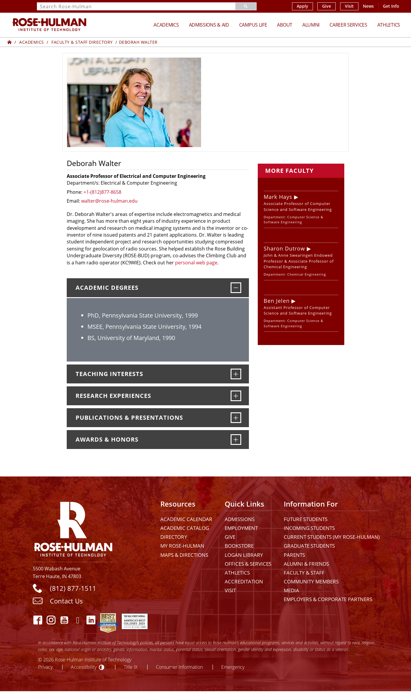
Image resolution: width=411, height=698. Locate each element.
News (368, 6)
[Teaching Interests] (236, 374)
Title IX (131, 667)
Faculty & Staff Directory (82, 42)
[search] (129, 6)
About (284, 25)
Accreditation (244, 581)
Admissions (240, 519)
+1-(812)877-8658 (102, 192)
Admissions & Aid (209, 25)
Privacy (45, 667)
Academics (166, 25)
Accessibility (84, 667)
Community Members (311, 581)
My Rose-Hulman (182, 545)
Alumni (310, 25)
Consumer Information (179, 667)
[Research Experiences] (236, 396)
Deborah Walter (138, 42)
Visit (349, 6)
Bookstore (239, 545)
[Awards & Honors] (236, 439)
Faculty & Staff (304, 572)
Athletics (388, 25)
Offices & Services (248, 563)
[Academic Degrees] (236, 287)
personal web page (196, 262)
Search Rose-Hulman (66, 6)
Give (326, 6)
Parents (294, 554)
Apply (302, 6)
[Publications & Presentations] (236, 417)
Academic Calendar (186, 519)
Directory (173, 536)
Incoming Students (309, 528)
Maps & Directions (184, 554)
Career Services (348, 25)
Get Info (391, 6)
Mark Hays (278, 196)
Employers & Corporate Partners (328, 599)
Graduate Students (309, 545)
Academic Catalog (184, 528)
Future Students (305, 519)
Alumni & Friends (306, 563)
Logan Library (244, 554)
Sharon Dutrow (284, 248)
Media (291, 590)
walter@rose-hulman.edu (109, 201)
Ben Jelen (277, 300)
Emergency (232, 667)
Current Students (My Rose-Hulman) (332, 536)
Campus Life (253, 25)
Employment (241, 528)
